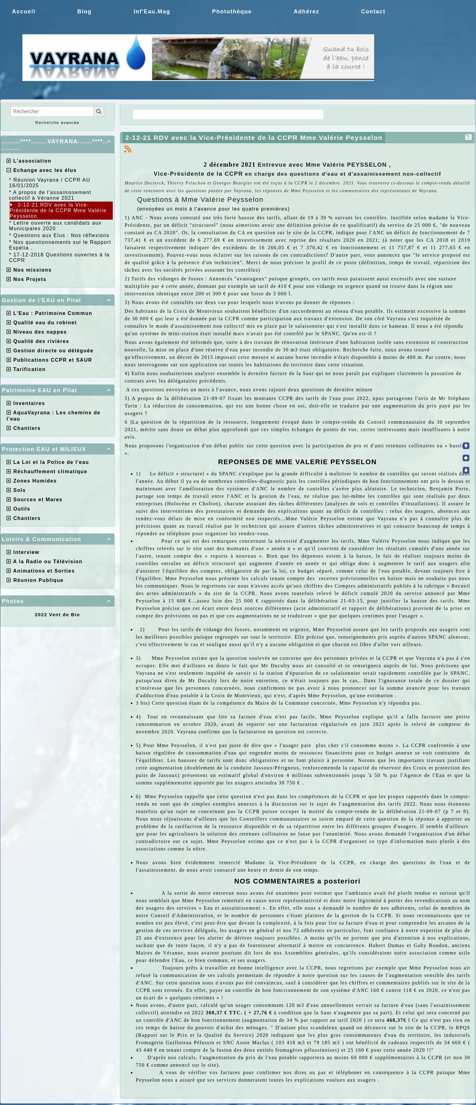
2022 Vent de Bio (57, 614)
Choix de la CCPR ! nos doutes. (272, 114)
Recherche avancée (57, 122)
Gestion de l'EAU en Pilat (57, 300)
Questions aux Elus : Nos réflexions (61, 235)
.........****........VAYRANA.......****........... (57, 144)
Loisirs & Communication (57, 539)
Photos (57, 601)
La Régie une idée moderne (177, 114)
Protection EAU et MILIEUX (57, 449)
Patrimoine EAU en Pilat (57, 390)
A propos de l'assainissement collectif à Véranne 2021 (50, 195)
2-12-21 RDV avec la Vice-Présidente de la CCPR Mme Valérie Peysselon (58, 210)
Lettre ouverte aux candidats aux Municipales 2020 (55, 225)
